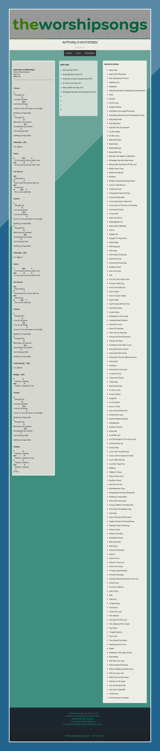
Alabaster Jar (114, 82)
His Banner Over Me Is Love (120, 345)
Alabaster (113, 86)
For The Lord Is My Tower (119, 279)
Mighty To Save (115, 472)
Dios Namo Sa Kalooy (118, 254)
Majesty (112, 468)
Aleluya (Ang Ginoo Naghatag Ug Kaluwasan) (127, 90)
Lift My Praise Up (116, 443)
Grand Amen (114, 312)
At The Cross (114, 136)
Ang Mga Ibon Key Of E (73, 74)
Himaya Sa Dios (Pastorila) (119, 336)
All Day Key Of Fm (70, 70)
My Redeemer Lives (117, 488)
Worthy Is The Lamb (117, 681)
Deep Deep (113, 242)
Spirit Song (113, 591)
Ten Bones (113, 607)
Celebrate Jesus (115, 189)
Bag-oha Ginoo (115, 140)
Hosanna (112, 365)
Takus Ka (112, 599)
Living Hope (114, 447)
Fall (110, 275)
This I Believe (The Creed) (119, 624)
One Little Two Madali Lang (120, 509)
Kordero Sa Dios (115, 427)
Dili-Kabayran (114, 246)
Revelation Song (115, 538)
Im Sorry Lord (114, 390)
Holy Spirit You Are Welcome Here (123, 357)
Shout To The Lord (116, 562)
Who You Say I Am (116, 673)
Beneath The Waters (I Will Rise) (122, 156)
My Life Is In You (115, 484)
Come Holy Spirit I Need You (120, 201)
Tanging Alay (114, 603)
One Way (113, 513)
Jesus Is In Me (114, 406)
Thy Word (113, 628)
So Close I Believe (116, 587)
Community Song (116, 209)
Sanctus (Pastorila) (116, 550)
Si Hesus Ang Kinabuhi (118, 570)
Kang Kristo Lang (116, 415)
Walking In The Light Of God (120, 652)
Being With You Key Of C (73, 87)
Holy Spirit (113, 361)
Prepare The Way (116, 533)
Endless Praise (115, 267)
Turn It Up (113, 636)
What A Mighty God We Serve (121, 669)
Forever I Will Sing (116, 283)
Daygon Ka (113, 234)
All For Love (114, 103)
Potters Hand (114, 529)
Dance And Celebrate (117, 226)
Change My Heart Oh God (119, 193)
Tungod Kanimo (115, 632)
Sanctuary (113, 546)
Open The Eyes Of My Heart (120, 517)
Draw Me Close (115, 259)
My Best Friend (115, 480)
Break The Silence (116, 172)
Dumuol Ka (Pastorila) (118, 263)
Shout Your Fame (116, 566)
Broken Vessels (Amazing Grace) (122, 181)
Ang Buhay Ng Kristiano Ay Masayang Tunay (126, 115)
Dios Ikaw (113, 250)
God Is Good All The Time (119, 304)
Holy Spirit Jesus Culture (118, 349)
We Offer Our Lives (117, 661)
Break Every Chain (116, 168)
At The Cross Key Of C (72, 83)
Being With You (115, 152)
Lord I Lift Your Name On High (121, 455)
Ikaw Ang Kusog (115, 386)
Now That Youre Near (117, 501)
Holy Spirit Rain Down (118, 353)
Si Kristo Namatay (116, 574)
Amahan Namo (115, 107)
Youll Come (113, 693)
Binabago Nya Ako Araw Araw (121, 160)
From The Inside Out (117, 287)
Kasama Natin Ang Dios (118, 419)
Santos (112, 554)
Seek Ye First (114, 558)
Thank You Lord (115, 611)
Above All (113, 70)
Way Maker (113, 657)
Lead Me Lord (114, 435)
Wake (111, 648)
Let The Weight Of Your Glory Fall (122, 439)
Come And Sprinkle (117, 197)
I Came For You (115, 373)
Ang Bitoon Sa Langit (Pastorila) (122, 111)
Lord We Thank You (117, 464)
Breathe (112, 177)
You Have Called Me (117, 689)
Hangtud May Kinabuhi (118, 320)
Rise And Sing (114, 542)
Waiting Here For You (117, 644)
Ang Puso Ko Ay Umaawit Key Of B (77, 78)
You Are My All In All (117, 685)
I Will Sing (113, 382)
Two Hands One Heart (118, 640)
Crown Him (113, 213)
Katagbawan (114, 423)
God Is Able (114, 300)
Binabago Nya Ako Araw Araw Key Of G (79, 92)
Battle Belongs (115, 148)
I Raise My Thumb (116, 378)
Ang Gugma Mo (115, 119)
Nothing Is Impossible (118, 497)
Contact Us (98, 735)
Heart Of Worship (116, 328)
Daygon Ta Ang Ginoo (118, 238)
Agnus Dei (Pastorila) (117, 74)
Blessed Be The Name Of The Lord (122, 164)
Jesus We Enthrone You (118, 410)
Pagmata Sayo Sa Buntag (119, 525)
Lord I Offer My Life (117, 460)
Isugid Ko (113, 398)
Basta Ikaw (113, 144)
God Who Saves (115, 308)
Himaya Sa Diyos (116, 341)
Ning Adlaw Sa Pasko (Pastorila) (122, 492)
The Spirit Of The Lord (118, 620)
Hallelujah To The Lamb (118, 316)
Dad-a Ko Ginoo (115, 218)
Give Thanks (114, 291)
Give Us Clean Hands (117, 296)
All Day (112, 99)
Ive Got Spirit (114, 402)
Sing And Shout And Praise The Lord (123, 579)
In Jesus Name (115, 394)
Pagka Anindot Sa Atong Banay (121, 521)
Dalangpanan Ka (116, 222)
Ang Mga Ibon (115, 123)
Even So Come (115, 271)
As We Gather (114, 131)
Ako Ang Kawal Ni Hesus (119, 78)
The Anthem (114, 615)
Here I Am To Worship (118, 332)
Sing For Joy (114, 583)
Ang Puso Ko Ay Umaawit (119, 127)
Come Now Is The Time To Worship (123, 205)
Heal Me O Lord (115, 324)
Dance (111, 230)
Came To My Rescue (117, 185)
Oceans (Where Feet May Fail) (121, 505)
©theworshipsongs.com (77, 735)
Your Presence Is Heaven (119, 698)
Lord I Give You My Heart (119, 451)
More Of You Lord (116, 476)
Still (110, 595)
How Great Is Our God (118, 369)
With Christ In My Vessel (119, 677)
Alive (111, 94)
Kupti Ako (113, 431)
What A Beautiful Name (118, 665)
